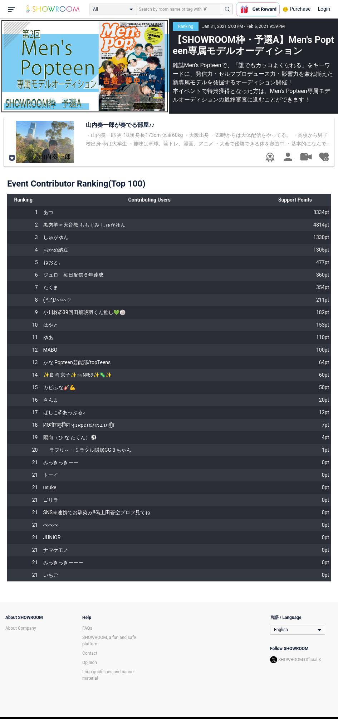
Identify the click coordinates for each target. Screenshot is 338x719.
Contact (89, 653)
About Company (20, 628)
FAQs (87, 628)
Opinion (89, 662)
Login (324, 9)
